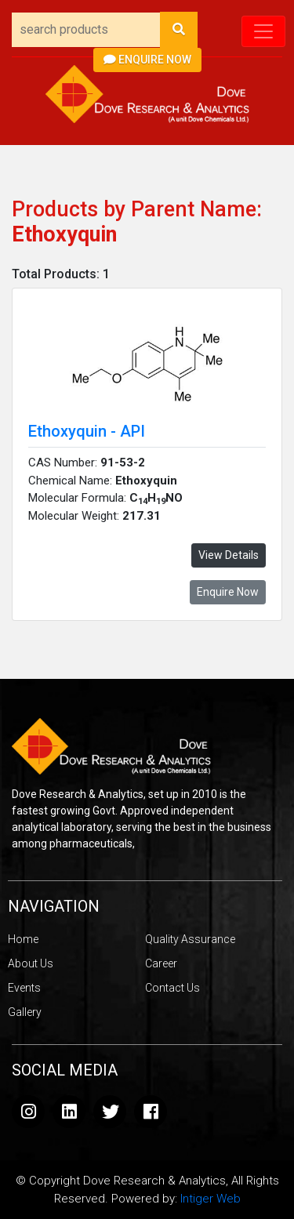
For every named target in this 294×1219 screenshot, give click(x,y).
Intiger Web (210, 1199)
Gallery (25, 1012)
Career (161, 963)
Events (24, 987)
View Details (228, 555)
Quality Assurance (190, 939)
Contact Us (172, 987)
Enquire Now (147, 59)
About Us (30, 963)
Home (23, 939)
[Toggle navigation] (263, 31)
